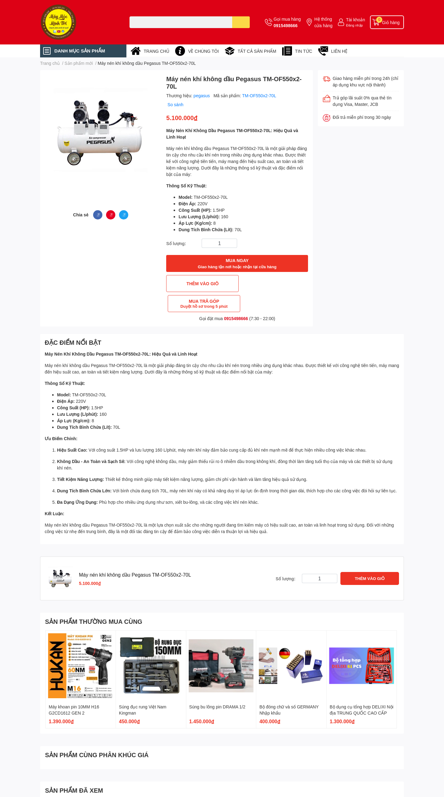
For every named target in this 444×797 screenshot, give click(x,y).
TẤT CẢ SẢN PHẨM (257, 51)
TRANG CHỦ (156, 51)
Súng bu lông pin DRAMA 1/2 (217, 686)
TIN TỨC (303, 51)
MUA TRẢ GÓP (273, 283)
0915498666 (285, 25)
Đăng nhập (354, 25)
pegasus (202, 95)
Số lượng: (176, 243)
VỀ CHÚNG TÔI (203, 51)
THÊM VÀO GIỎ (201, 283)
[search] (241, 22)
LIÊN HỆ (339, 51)
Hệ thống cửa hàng (323, 22)
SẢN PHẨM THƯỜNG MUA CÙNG (93, 601)
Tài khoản (355, 19)
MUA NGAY (237, 264)
